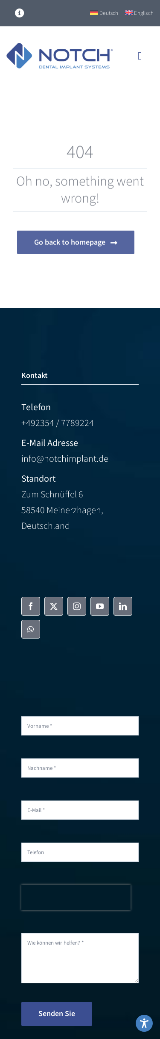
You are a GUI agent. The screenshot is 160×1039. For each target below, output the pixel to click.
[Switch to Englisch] (139, 13)
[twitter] (53, 606)
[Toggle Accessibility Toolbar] (144, 1023)
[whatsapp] (30, 629)
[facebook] (30, 606)
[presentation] (76, 897)
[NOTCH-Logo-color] (59, 47)
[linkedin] (122, 606)
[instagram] (76, 606)
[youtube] (99, 606)
